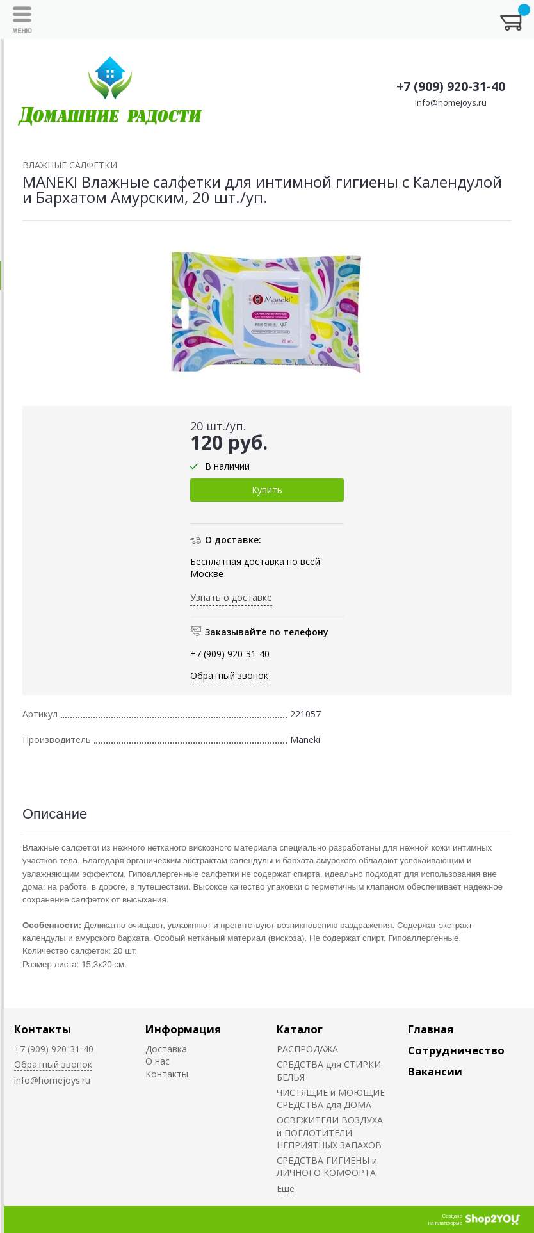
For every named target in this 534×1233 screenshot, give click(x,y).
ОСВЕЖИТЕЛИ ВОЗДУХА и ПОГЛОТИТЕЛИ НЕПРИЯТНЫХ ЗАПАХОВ (330, 1132)
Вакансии (435, 1071)
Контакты (42, 1029)
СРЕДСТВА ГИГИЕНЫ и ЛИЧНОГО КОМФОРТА (327, 1166)
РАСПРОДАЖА (307, 1049)
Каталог (300, 1029)
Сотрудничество (456, 1050)
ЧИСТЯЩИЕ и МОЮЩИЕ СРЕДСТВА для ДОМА (331, 1098)
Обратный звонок (229, 675)
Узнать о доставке (231, 597)
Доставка (166, 1049)
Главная (430, 1029)
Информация (183, 1029)
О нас (157, 1061)
